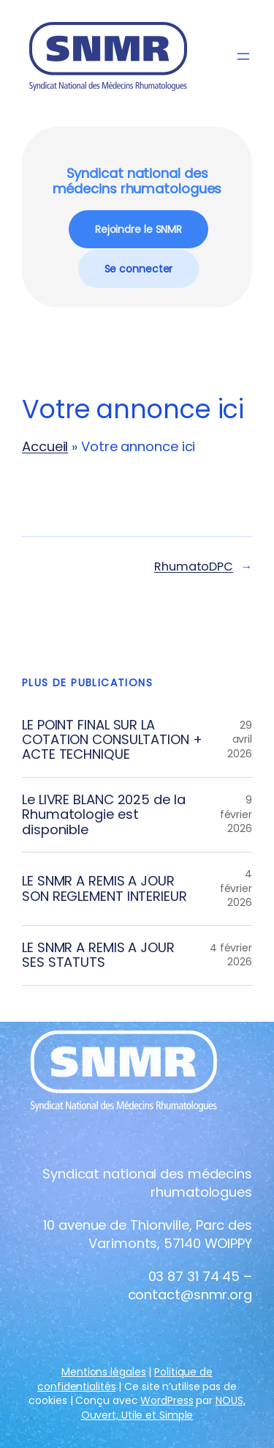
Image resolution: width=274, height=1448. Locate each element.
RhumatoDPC (193, 566)
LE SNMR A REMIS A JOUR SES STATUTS (98, 955)
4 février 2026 (236, 888)
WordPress (166, 1400)
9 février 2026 (236, 814)
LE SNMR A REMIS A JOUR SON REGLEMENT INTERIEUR (104, 889)
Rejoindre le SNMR (138, 229)
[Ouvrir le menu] (243, 56)
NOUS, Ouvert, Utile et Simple (163, 1407)
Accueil (45, 446)
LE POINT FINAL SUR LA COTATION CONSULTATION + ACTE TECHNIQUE (112, 740)
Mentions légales (103, 1372)
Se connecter (138, 268)
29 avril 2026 (239, 739)
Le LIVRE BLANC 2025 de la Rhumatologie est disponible (104, 814)
